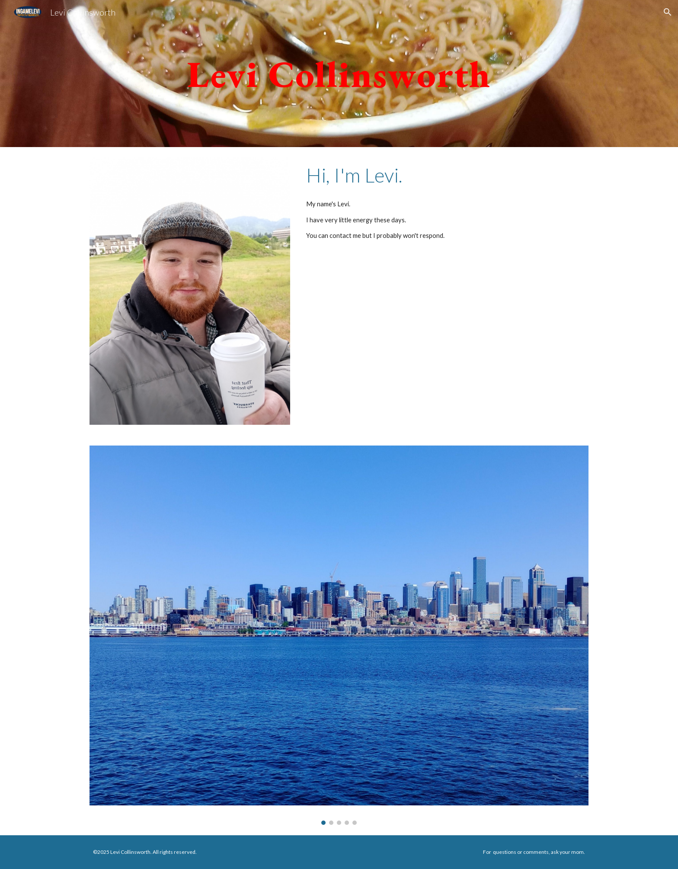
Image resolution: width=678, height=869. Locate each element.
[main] (339, 73)
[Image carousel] (339, 635)
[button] (667, 12)
